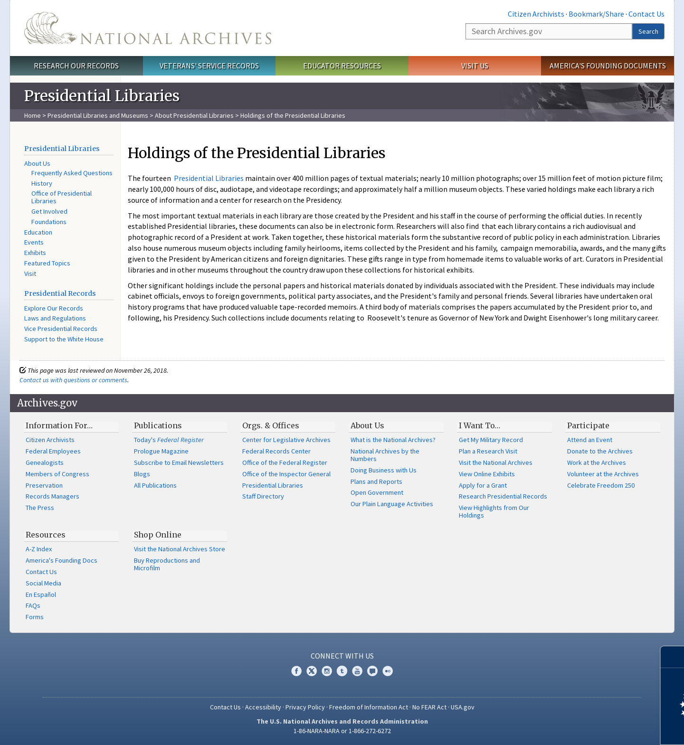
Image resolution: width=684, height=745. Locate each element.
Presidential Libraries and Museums (98, 115)
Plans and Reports (376, 481)
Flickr (387, 671)
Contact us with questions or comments (73, 380)
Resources (46, 534)
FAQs (33, 605)
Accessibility (263, 707)
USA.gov (463, 707)
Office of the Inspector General (286, 474)
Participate (588, 425)
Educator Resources (342, 65)
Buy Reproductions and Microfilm (167, 564)
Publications (158, 425)
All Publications (155, 485)
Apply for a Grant (483, 485)
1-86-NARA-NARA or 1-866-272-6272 (342, 730)
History (41, 183)
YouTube (357, 671)
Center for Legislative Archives (286, 439)
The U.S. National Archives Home (147, 28)
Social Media (43, 583)
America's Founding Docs (61, 560)
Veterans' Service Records (209, 65)
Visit (30, 273)
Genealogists (45, 462)
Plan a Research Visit (488, 451)
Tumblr (342, 671)
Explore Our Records (53, 308)
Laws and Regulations (55, 318)
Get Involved (49, 211)
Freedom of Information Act (368, 707)
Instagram (326, 671)
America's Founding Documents (608, 65)
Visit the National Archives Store (179, 549)
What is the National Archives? (393, 439)
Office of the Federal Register (284, 462)
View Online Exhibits (487, 474)
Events (34, 242)
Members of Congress (57, 474)
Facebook (296, 671)
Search (648, 31)
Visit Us (474, 65)
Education (38, 232)
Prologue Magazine (161, 451)
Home (32, 115)
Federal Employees (53, 451)
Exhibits (35, 252)
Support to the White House (64, 339)
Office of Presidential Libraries (61, 197)
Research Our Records (76, 65)
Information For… (59, 425)
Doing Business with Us (384, 470)
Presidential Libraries (62, 148)
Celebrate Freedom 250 (601, 485)
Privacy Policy (305, 707)
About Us (37, 163)
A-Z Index (39, 549)
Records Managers (52, 496)
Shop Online (157, 534)
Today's (169, 439)
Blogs (142, 474)
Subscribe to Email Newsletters (179, 462)
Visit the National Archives (495, 462)
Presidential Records (60, 293)
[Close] (673, 657)
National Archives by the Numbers (385, 455)
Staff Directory (263, 496)
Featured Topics (47, 263)
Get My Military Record (491, 439)
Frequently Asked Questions (72, 173)
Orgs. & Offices (270, 425)
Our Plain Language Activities (392, 504)
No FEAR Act (429, 707)
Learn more (599, 728)
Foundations (48, 221)
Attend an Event (589, 439)
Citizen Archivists (536, 14)
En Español (41, 594)
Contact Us (646, 14)
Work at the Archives (596, 462)
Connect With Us (342, 655)
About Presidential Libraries (194, 115)
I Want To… (479, 425)
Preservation (44, 485)
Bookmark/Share (596, 14)
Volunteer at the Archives (603, 474)
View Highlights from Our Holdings (494, 511)
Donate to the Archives (600, 451)
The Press (40, 507)
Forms (35, 617)
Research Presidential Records (503, 496)
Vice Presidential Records (60, 328)
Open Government (377, 492)
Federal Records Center (276, 451)
